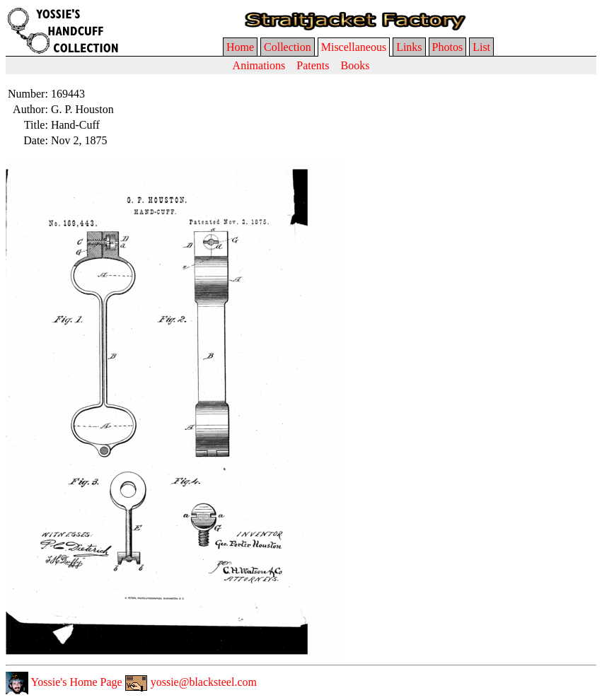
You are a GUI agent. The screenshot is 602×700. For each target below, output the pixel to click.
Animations (259, 65)
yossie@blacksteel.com (191, 682)
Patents (312, 65)
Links (409, 47)
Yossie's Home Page (64, 682)
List (481, 47)
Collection (287, 47)
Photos (447, 47)
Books (354, 65)
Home (240, 47)
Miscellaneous (353, 47)
